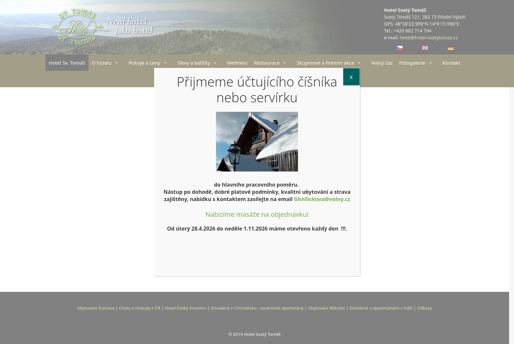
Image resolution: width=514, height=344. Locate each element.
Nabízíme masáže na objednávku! (257, 214)
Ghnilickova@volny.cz (322, 199)
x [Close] (351, 77)
